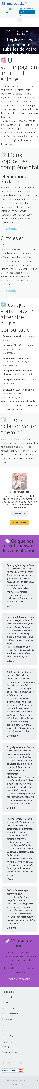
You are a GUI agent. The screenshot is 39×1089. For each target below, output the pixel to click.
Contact (7, 1047)
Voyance (7, 1018)
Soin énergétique (11, 1013)
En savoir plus (10, 229)
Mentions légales (11, 1052)
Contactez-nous (19, 979)
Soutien (6, 1002)
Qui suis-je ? (8, 1035)
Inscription (8, 996)
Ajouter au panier (19, 522)
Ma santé (7, 1030)
